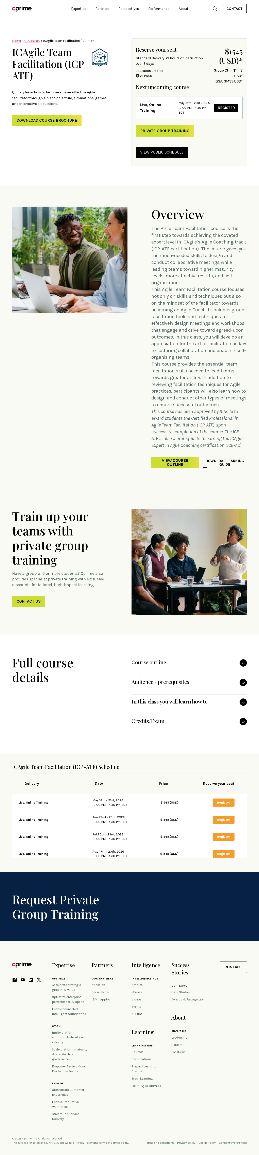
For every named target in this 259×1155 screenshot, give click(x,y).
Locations (178, 1052)
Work (56, 1026)
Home (16, 41)
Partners (102, 965)
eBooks (137, 992)
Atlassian (98, 985)
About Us (178, 1031)
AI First (137, 1014)
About (178, 1017)
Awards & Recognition (188, 999)
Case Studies (180, 992)
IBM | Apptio (101, 999)
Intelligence (146, 965)
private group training (165, 131)
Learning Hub (142, 1045)
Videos (136, 999)
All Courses (32, 41)
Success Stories (180, 969)
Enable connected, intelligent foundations (69, 1011)
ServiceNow (100, 992)
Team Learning (142, 1078)
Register (225, 107)
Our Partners (103, 978)
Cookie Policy (207, 1143)
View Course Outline (175, 462)
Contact (234, 8)
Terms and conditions (159, 1143)
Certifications (141, 1059)
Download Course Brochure (47, 120)
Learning (143, 1032)
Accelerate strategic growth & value (66, 987)
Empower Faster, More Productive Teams (68, 1068)
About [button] (183, 8)
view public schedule (162, 152)
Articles (137, 985)
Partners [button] (102, 8)
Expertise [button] (78, 8)
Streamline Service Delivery (65, 1116)
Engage (58, 1083)
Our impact (180, 986)
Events (136, 1007)
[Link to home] (22, 9)
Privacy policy (186, 1143)
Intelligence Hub (145, 978)
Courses (137, 1052)
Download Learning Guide (225, 463)
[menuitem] (234, 8)
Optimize (59, 978)
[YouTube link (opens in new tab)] (22, 980)
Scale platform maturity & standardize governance (69, 1054)
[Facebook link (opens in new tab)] (14, 980)
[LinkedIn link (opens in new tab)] (30, 980)
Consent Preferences (233, 1143)
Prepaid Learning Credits (144, 1068)
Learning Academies (146, 1086)
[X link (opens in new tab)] (38, 980)
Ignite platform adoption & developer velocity (68, 1037)
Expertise (63, 965)
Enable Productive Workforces (65, 1104)
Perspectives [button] (129, 8)
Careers (176, 1045)
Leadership (179, 1037)
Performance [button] (158, 8)
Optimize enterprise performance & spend (68, 999)
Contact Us (29, 601)
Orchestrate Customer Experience (68, 1092)
